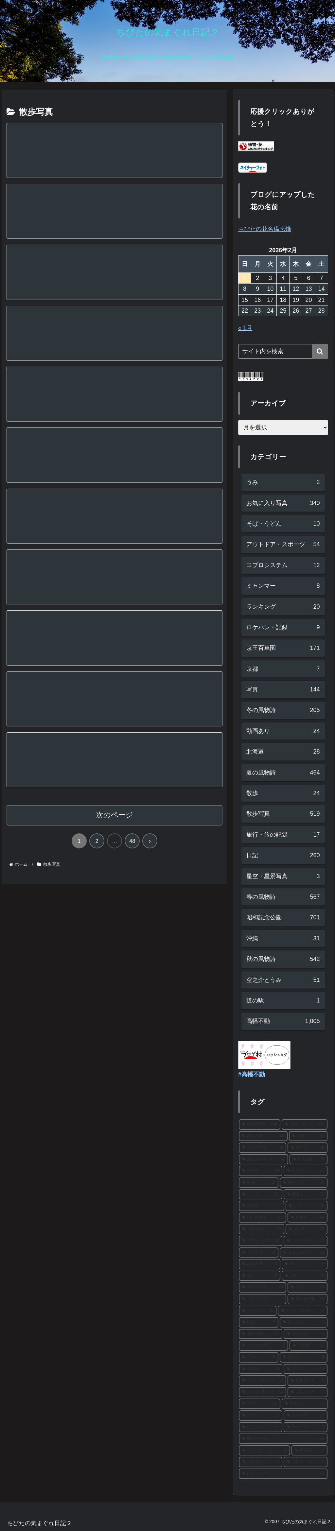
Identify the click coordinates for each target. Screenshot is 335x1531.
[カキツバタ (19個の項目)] (262, 1287)
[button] (320, 351)
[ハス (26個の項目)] (306, 1206)
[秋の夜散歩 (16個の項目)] (307, 1299)
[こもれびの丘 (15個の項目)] (263, 1345)
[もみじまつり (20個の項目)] (303, 1252)
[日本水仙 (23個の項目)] (261, 1229)
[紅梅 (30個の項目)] (258, 1182)
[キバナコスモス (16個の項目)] (302, 1311)
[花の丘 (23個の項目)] (306, 1229)
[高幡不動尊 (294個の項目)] (259, 1124)
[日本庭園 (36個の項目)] (308, 1159)
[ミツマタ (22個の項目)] (258, 1252)
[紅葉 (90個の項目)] (308, 1136)
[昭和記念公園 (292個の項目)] (304, 1124)
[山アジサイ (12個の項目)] (283, 1474)
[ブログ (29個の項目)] (260, 1194)
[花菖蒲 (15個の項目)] (308, 1345)
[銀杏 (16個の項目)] (258, 1322)
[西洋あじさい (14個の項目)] (303, 1357)
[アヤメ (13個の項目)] (259, 1404)
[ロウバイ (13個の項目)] (260, 1415)
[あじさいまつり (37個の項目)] (263, 1159)
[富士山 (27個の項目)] (305, 1194)
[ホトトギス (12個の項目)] (260, 1462)
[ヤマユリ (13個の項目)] (305, 1427)
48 (132, 841)
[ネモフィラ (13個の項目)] (307, 1392)
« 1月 (245, 328)
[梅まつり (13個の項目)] (304, 1404)
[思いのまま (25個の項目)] (262, 1217)
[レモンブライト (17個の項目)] (262, 1299)
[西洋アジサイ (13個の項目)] (283, 1439)
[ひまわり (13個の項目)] (260, 1427)
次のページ (114, 815)
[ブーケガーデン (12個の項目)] (264, 1450)
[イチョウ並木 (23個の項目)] (260, 1241)
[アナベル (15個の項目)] (258, 1357)
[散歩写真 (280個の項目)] (263, 1136)
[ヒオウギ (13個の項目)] (305, 1415)
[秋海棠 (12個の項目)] (309, 1450)
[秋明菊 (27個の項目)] (261, 1206)
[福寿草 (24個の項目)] (307, 1217)
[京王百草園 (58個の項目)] (262, 1147)
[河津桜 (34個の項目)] (260, 1171)
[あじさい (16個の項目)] (303, 1322)
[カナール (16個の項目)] (257, 1311)
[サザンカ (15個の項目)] (305, 1334)
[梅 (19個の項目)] (259, 1276)
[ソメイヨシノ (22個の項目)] (305, 1241)
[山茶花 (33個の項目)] (305, 1171)
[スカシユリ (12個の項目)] (305, 1462)
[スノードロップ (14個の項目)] (262, 1380)
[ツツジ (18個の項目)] (307, 1287)
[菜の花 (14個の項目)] (260, 1369)
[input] (283, 351)
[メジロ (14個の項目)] (305, 1369)
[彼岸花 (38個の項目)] (307, 1147)
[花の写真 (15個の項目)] (260, 1334)
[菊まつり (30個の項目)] (303, 1182)
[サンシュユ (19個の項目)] (304, 1264)
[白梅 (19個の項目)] (304, 1276)
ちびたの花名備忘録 (264, 229)
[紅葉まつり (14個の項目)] (307, 1380)
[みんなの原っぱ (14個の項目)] (262, 1392)
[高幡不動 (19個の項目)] (259, 1264)
